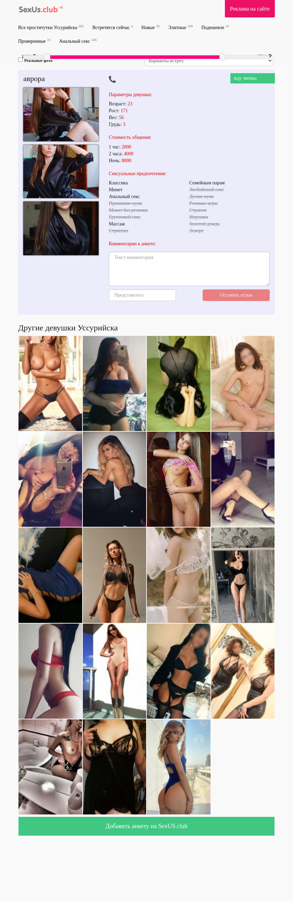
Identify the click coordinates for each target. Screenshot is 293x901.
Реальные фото (35, 60)
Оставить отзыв (236, 295)
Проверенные (34, 41)
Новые (150, 27)
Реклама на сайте (250, 9)
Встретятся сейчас (112, 27)
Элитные (180, 27)
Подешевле (215, 27)
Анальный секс (78, 41)
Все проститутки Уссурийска (51, 27)
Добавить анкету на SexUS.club (146, 826)
